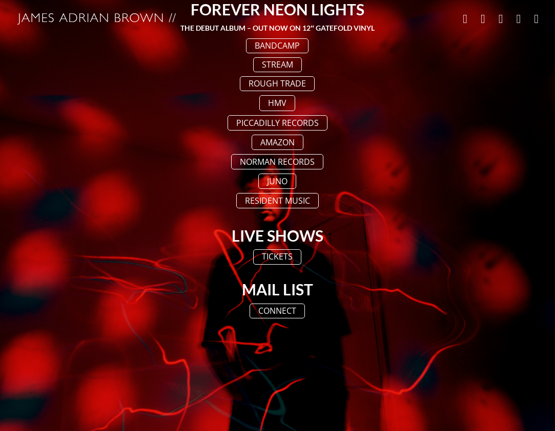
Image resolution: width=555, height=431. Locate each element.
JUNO (277, 181)
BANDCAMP (277, 45)
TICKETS (277, 256)
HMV (277, 103)
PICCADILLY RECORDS (277, 122)
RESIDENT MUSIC (277, 200)
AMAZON (277, 142)
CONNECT (277, 310)
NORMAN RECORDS (277, 161)
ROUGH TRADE (277, 83)
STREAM (277, 64)
